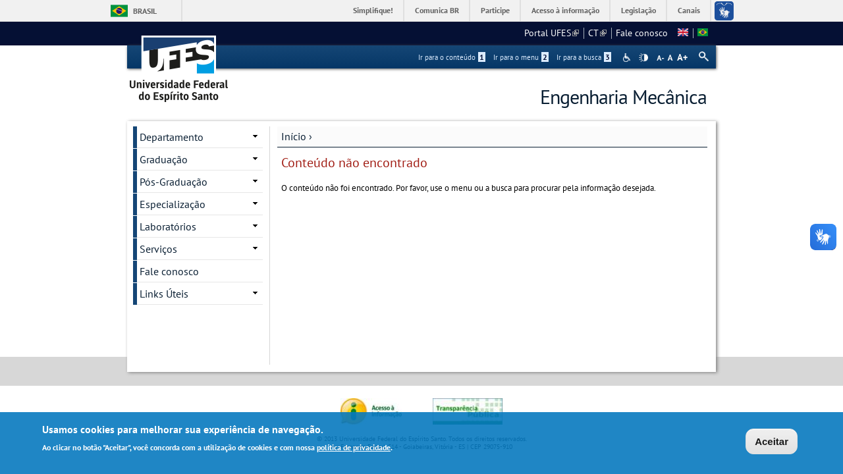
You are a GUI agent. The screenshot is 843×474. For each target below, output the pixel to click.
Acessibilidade (628, 57)
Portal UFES (551, 33)
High (643, 58)
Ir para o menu (521, 57)
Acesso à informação (565, 10)
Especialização (172, 204)
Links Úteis (164, 293)
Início (293, 136)
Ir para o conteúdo (451, 57)
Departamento (172, 137)
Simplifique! (373, 10)
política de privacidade (354, 449)
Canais (689, 10)
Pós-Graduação (173, 181)
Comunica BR (437, 10)
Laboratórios (168, 226)
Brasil (145, 11)
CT (597, 33)
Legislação (638, 10)
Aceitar (771, 442)
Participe (495, 10)
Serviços (158, 248)
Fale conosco (642, 33)
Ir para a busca (584, 57)
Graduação (164, 159)
